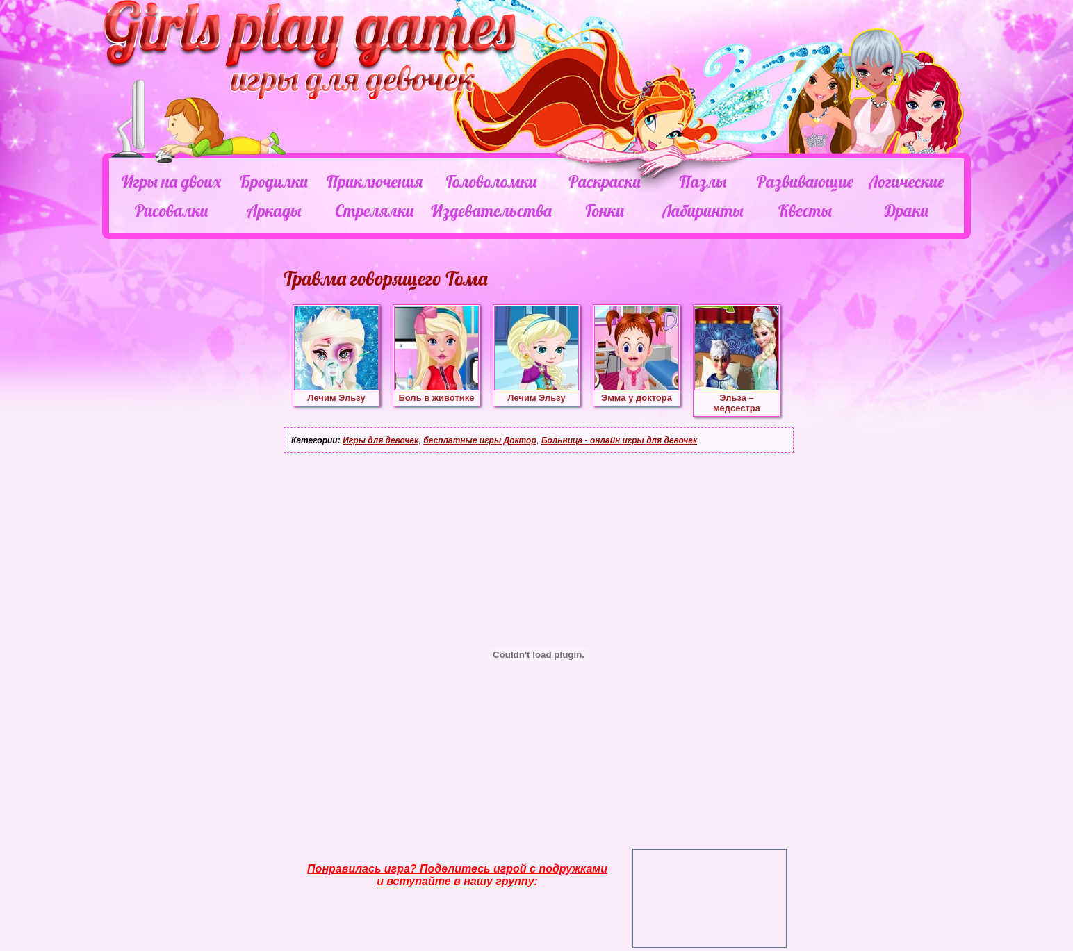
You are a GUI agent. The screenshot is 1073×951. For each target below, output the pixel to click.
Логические (906, 181)
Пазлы (702, 181)
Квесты (805, 210)
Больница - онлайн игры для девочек (619, 440)
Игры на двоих (171, 181)
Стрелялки (374, 210)
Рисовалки (171, 210)
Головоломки (491, 181)
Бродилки (274, 181)
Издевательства (491, 210)
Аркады (274, 210)
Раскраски (604, 181)
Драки (906, 210)
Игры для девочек (380, 440)
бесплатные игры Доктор (479, 440)
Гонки (604, 210)
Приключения (375, 181)
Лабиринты (702, 210)
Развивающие (804, 181)
